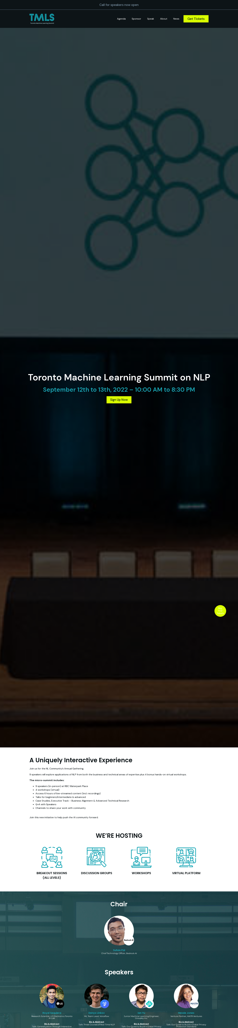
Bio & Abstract (51, 1023)
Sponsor (136, 18)
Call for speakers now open (119, 5)
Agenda (121, 18)
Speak (150, 18)
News (176, 18)
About (163, 18)
